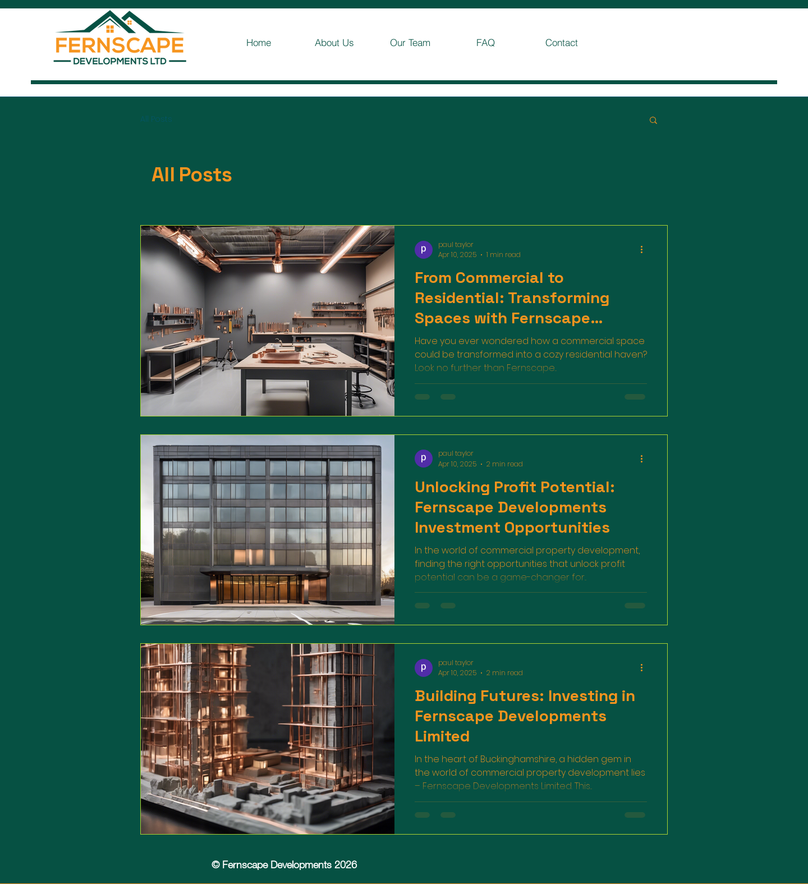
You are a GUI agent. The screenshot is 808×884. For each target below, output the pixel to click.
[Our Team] (410, 42)
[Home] (258, 42)
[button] (653, 121)
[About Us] (334, 42)
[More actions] (645, 250)
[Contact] (561, 42)
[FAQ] (486, 42)
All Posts (156, 119)
